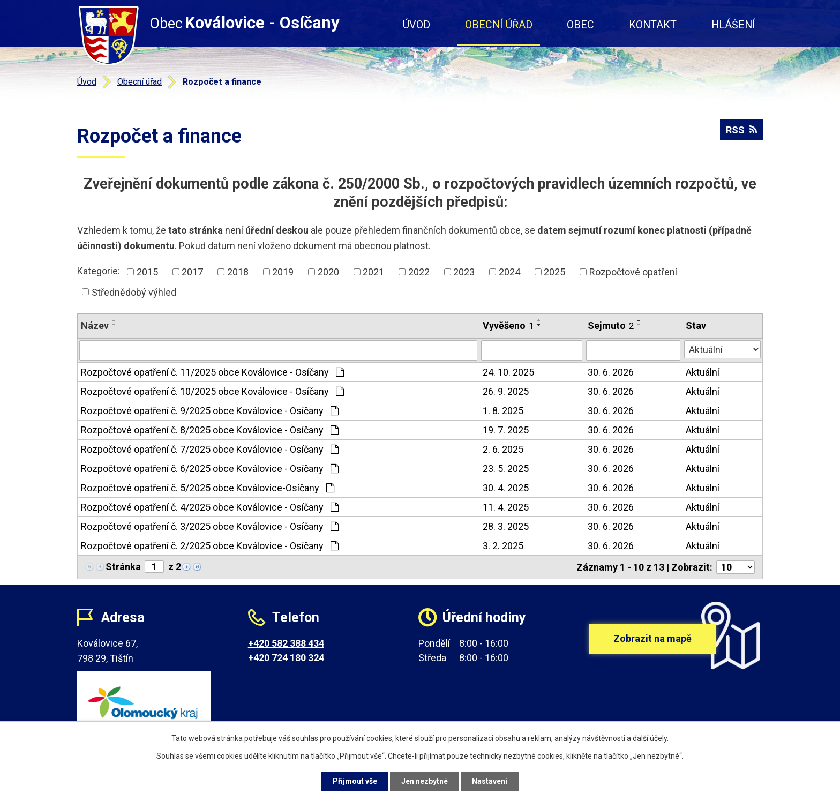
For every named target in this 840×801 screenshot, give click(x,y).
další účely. (651, 738)
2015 (147, 272)
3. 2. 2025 (503, 545)
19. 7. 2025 (506, 430)
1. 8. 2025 (503, 410)
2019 (283, 272)
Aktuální (702, 372)
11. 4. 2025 (506, 507)
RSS (741, 130)
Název (95, 325)
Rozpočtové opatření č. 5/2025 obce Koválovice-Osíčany (207, 487)
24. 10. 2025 (508, 372)
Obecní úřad (498, 25)
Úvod (416, 25)
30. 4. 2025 (506, 487)
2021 (373, 272)
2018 (238, 272)
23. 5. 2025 (506, 468)
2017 (192, 272)
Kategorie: (98, 270)
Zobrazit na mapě (652, 638)
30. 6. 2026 (611, 372)
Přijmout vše (355, 781)
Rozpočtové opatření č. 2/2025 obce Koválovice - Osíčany (210, 545)
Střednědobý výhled (134, 291)
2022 (419, 272)
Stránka (123, 566)
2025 (554, 272)
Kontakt (653, 25)
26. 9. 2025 (506, 391)
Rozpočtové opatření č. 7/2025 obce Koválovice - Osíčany (210, 449)
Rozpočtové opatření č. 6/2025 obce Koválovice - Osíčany (210, 468)
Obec (580, 25)
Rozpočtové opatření (633, 272)
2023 (464, 272)
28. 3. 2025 (506, 526)
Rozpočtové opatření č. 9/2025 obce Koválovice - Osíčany (210, 410)
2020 (328, 272)
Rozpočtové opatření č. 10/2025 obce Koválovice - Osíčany (212, 391)
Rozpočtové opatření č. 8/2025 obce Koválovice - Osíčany (210, 430)
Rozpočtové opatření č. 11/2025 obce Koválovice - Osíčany (212, 372)
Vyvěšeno (508, 325)
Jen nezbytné (424, 781)
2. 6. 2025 (503, 449)
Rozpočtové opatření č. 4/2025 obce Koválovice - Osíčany (210, 507)
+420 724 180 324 (286, 657)
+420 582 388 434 (286, 643)
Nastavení (489, 781)
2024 (509, 272)
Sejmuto (611, 325)
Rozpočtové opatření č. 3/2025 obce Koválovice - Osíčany (210, 526)
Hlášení (733, 25)
